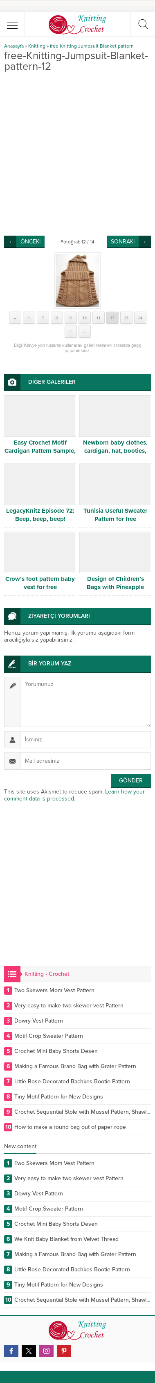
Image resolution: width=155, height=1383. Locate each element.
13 (126, 317)
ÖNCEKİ (30, 241)
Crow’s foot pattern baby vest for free (40, 583)
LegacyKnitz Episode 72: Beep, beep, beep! (40, 515)
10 (84, 317)
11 (98, 317)
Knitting (36, 46)
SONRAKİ (123, 241)
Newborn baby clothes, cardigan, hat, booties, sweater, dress (115, 451)
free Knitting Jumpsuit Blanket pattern (92, 46)
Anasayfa (14, 46)
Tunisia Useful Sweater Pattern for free (115, 515)
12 (112, 317)
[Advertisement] (77, 154)
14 (140, 317)
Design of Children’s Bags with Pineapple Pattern (115, 587)
